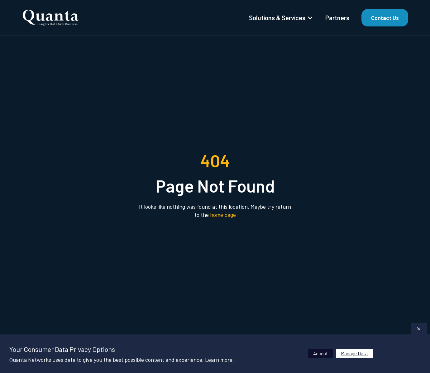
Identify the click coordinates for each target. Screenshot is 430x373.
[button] (280, 17)
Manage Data (354, 353)
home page (223, 214)
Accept (320, 353)
